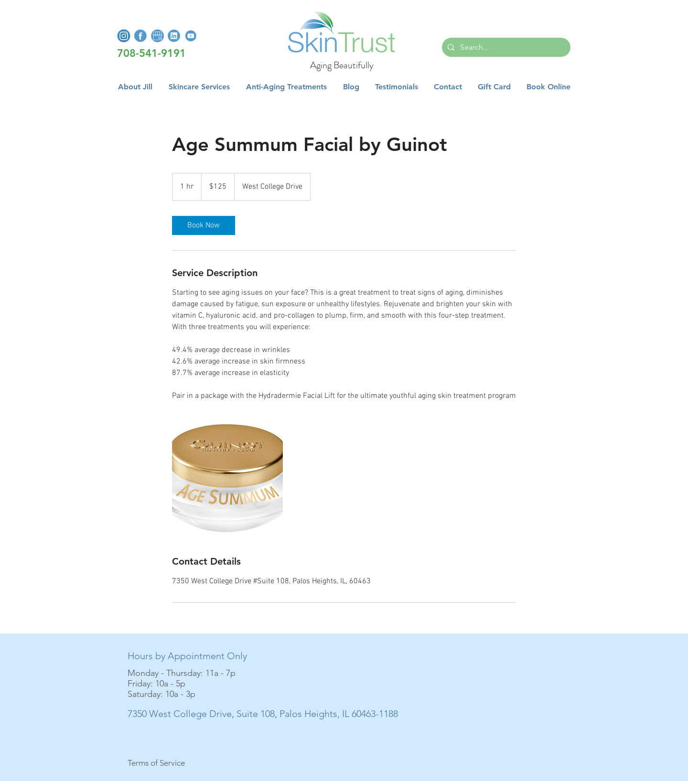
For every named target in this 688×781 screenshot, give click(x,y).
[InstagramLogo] (123, 36)
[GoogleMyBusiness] (157, 36)
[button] (199, 87)
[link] (203, 225)
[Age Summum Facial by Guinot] (227, 478)
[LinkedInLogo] (174, 36)
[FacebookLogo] (140, 36)
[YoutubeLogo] (190, 36)
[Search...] (505, 47)
